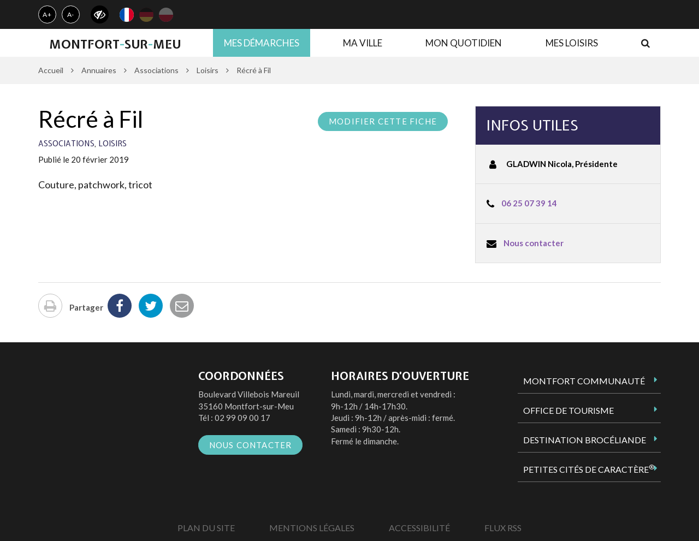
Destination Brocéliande (584, 440)
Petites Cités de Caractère (588, 468)
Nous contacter (533, 243)
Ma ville (362, 43)
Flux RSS (503, 527)
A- (71, 14)
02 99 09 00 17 (242, 418)
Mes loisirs (572, 43)
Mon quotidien (463, 43)
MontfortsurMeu (115, 44)
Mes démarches (261, 43)
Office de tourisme (568, 410)
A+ (47, 14)
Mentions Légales (311, 527)
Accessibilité (419, 527)
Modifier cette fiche (383, 121)
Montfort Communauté (584, 381)
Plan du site (206, 527)
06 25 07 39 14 (529, 203)
